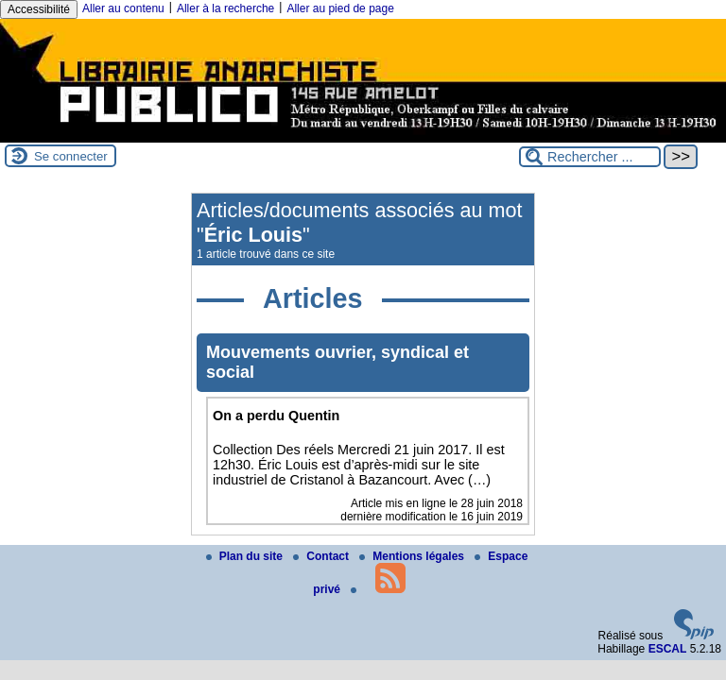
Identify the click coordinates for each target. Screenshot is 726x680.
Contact (322, 556)
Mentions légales (413, 556)
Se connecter (71, 156)
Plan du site (246, 556)
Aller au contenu (123, 8)
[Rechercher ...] (590, 156)
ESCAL (667, 648)
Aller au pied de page (339, 8)
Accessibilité (39, 9)
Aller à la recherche (225, 8)
